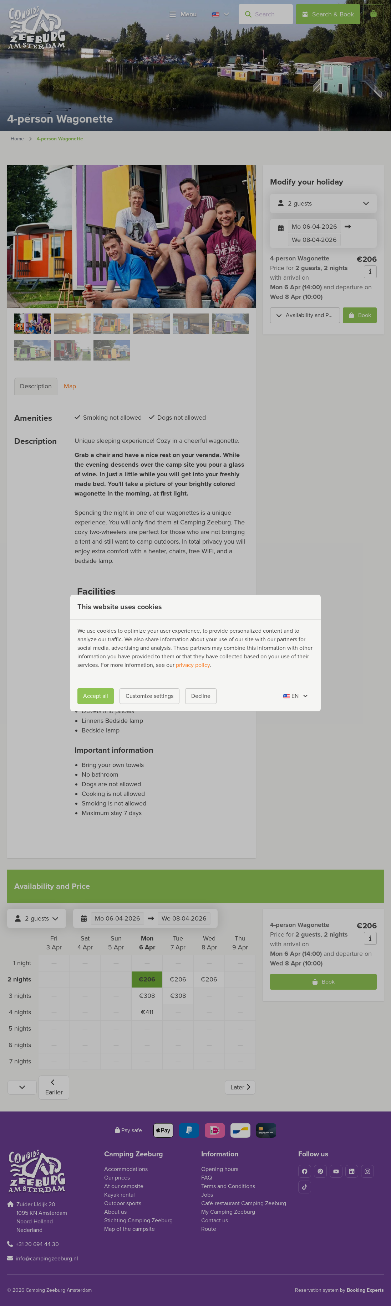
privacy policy (193, 665)
